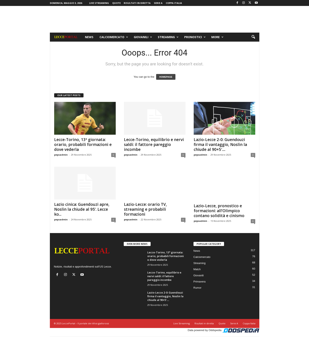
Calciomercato (114, 37)
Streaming (168, 37)
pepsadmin (61, 154)
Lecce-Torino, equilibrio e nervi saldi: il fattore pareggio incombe (154, 144)
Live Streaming (99, 3)
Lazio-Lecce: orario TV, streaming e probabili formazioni (145, 209)
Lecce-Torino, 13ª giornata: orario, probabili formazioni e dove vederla (83, 144)
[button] (253, 37)
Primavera (199, 281)
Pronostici (195, 37)
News (89, 37)
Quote (116, 3)
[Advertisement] (154, 19)
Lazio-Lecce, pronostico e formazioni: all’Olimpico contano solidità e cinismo (219, 210)
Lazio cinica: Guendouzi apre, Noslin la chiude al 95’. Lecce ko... (81, 209)
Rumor (197, 287)
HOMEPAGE (165, 77)
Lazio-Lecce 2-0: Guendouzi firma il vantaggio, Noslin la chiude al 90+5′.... (220, 144)
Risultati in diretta (137, 3)
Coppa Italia (174, 3)
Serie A (158, 3)
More (217, 37)
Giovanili (143, 37)
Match (197, 269)
